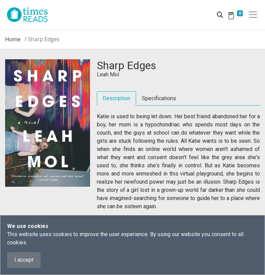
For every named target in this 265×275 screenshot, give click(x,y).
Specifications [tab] (159, 98)
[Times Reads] (30, 14)
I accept (23, 260)
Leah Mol (108, 74)
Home (12, 39)
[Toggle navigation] (253, 15)
